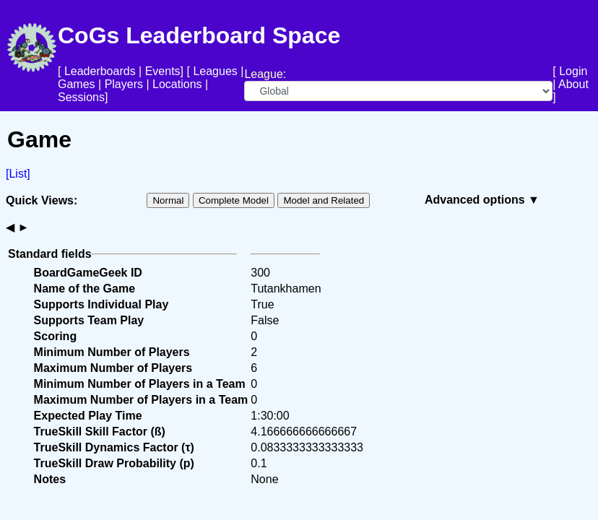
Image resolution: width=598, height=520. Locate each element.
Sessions (81, 97)
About (573, 84)
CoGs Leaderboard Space (199, 35)
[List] (18, 174)
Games (76, 84)
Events (163, 71)
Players (124, 84)
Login (573, 71)
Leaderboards (100, 71)
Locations (177, 84)
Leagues (215, 71)
